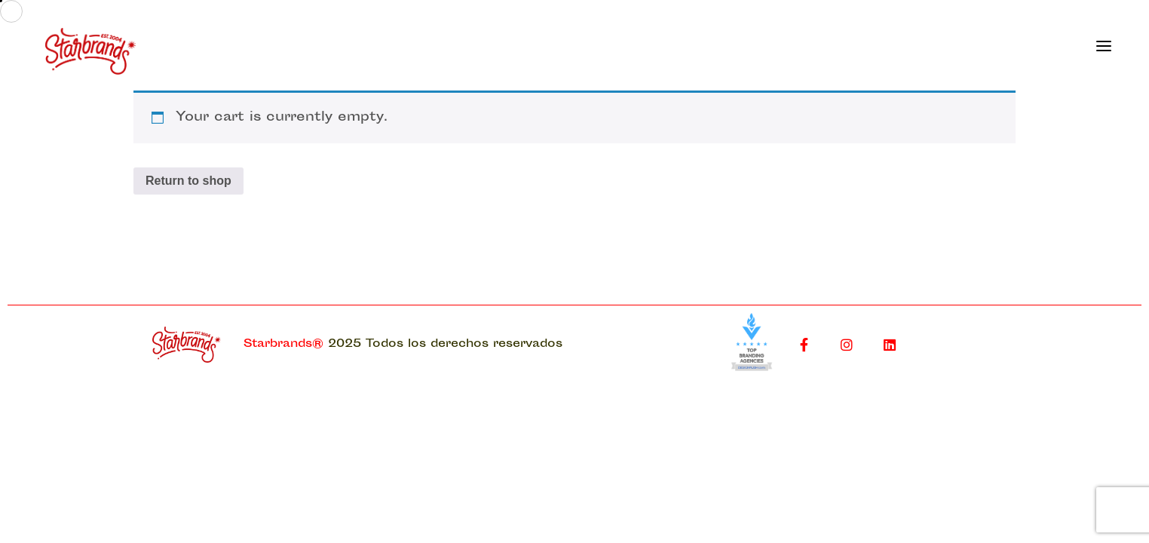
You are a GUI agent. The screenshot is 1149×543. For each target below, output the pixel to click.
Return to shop (188, 180)
